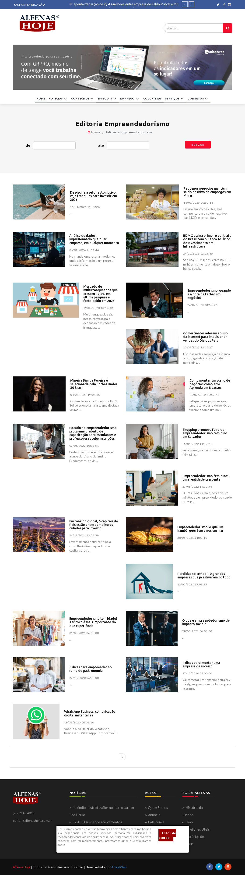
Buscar (197, 144)
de (28, 145)
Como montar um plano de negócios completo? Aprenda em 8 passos (209, 384)
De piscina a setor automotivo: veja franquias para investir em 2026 (93, 196)
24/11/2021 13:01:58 (84, 535)
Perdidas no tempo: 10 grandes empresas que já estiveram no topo (204, 575)
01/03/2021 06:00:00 (84, 633)
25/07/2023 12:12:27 (198, 347)
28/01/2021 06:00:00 (197, 631)
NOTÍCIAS (58, 98)
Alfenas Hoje (21, 867)
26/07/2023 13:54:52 (202, 305)
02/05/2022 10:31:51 (84, 445)
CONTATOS (198, 98)
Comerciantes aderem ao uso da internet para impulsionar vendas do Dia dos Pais (205, 336)
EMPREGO (130, 98)
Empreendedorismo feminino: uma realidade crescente (205, 477)
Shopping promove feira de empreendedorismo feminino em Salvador (204, 433)
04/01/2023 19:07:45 (85, 395)
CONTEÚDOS (82, 98)
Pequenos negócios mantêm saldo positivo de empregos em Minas (207, 192)
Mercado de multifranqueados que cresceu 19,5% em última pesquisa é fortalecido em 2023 (100, 294)
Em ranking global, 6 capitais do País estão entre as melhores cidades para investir (93, 524)
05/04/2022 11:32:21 (197, 444)
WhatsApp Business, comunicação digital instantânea (89, 713)
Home (96, 132)
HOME (40, 98)
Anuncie (154, 815)
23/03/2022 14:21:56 (197, 486)
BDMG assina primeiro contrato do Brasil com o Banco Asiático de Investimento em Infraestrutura (207, 241)
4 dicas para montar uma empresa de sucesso (201, 664)
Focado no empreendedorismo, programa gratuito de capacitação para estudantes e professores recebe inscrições (93, 433)
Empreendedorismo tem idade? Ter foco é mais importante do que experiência (93, 622)
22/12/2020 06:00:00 (84, 678)
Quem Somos (158, 807)
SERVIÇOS (175, 98)
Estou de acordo (167, 835)
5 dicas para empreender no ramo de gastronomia (90, 669)
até (101, 145)
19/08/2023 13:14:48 (98, 308)
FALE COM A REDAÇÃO (29, 4)
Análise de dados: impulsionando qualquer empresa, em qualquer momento (94, 239)
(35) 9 (15, 813)
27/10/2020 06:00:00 (197, 673)
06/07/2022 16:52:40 (204, 395)
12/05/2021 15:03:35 (192, 584)
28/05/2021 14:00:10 (192, 537)
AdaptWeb (119, 867)
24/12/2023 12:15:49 (198, 253)
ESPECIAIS (107, 98)
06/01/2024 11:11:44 (84, 250)
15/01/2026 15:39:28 (85, 207)
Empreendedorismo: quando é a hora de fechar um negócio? (209, 294)
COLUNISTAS (152, 98)
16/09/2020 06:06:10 (79, 722)
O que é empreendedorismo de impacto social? (206, 622)
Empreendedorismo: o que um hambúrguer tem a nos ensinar (200, 528)
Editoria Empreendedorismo (129, 132)
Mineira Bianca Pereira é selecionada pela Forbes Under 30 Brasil (93, 384)
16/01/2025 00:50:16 (198, 202)
